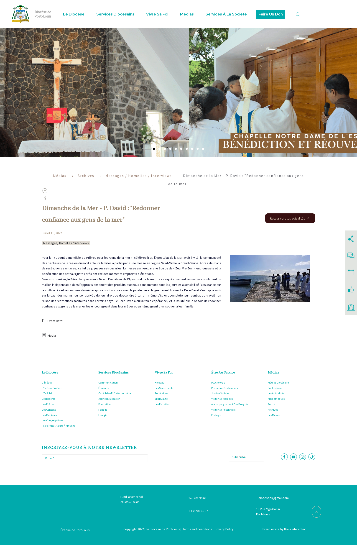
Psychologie (218, 382)
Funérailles (161, 393)
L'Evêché (47, 393)
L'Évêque (47, 382)
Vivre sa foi (157, 14)
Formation (104, 404)
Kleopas (159, 382)
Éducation (104, 388)
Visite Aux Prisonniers (223, 409)
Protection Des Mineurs (224, 388)
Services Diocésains (115, 14)
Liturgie (102, 415)
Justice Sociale (220, 393)
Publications (275, 388)
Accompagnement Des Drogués (229, 404)
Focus (271, 404)
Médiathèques (276, 398)
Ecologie (216, 415)
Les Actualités (276, 393)
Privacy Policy (224, 529)
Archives (273, 409)
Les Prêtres (48, 404)
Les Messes (274, 415)
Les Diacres (48, 398)
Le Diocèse (73, 14)
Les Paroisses (49, 415)
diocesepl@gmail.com (273, 498)
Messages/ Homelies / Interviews (66, 243)
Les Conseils (49, 409)
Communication (108, 382)
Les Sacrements (164, 388)
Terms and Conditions (197, 529)
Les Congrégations (52, 420)
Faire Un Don (271, 14)
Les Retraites (162, 404)
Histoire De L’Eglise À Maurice (58, 425)
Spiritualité (161, 398)
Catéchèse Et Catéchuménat (115, 393)
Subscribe (239, 457)
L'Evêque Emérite (52, 388)
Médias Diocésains (278, 382)
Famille (102, 409)
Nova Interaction (295, 529)
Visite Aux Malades (222, 398)
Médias (187, 14)
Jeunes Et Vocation (109, 398)
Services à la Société (226, 14)
